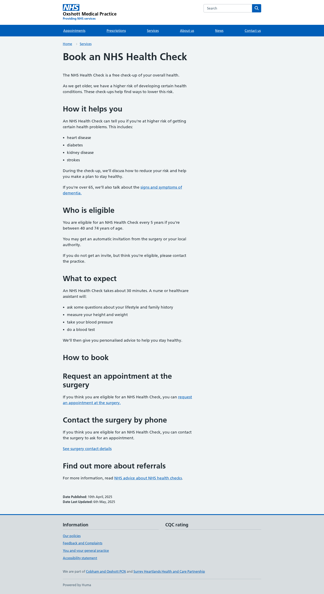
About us (187, 31)
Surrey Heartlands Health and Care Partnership (169, 571)
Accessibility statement (80, 558)
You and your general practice (86, 550)
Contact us (253, 31)
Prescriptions (116, 31)
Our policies (72, 536)
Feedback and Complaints (82, 543)
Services (153, 31)
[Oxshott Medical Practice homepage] (90, 12)
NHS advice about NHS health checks (148, 478)
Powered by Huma (77, 585)
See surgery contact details (87, 448)
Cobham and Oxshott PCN (106, 571)
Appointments (74, 31)
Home (67, 44)
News (219, 31)
